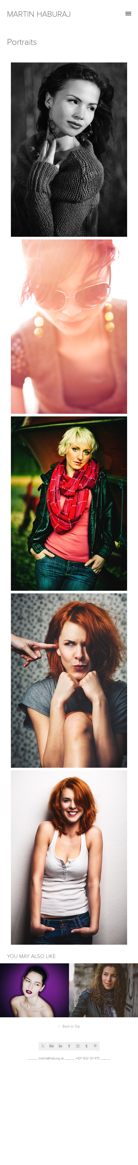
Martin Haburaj (39, 13)
